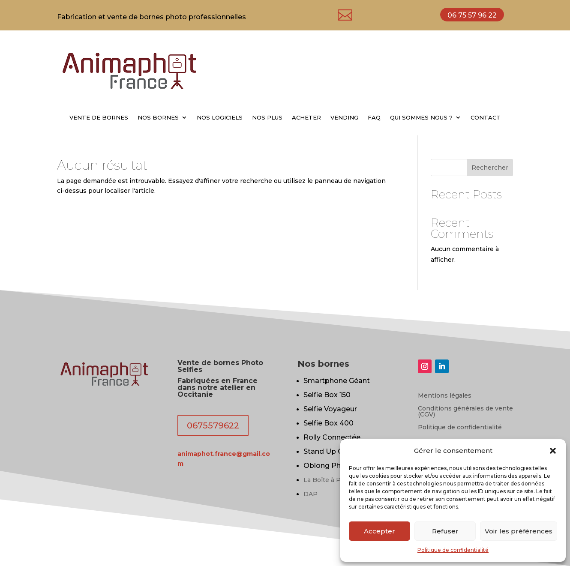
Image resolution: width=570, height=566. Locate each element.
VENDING (344, 117)
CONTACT (486, 117)
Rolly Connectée (331, 437)
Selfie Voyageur (330, 409)
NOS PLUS (267, 117)
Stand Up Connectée (339, 451)
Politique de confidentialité (453, 550)
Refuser (445, 531)
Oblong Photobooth (339, 465)
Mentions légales (444, 395)
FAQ (374, 117)
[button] (553, 450)
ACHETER (306, 117)
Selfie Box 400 (328, 423)
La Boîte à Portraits (333, 480)
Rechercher (489, 167)
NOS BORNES (158, 117)
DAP (310, 494)
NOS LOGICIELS (220, 117)
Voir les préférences (518, 531)
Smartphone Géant (336, 381)
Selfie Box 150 (327, 395)
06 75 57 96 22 (472, 15)
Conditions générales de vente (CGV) (465, 411)
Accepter (379, 531)
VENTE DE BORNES (98, 117)
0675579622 (213, 425)
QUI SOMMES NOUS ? (421, 117)
